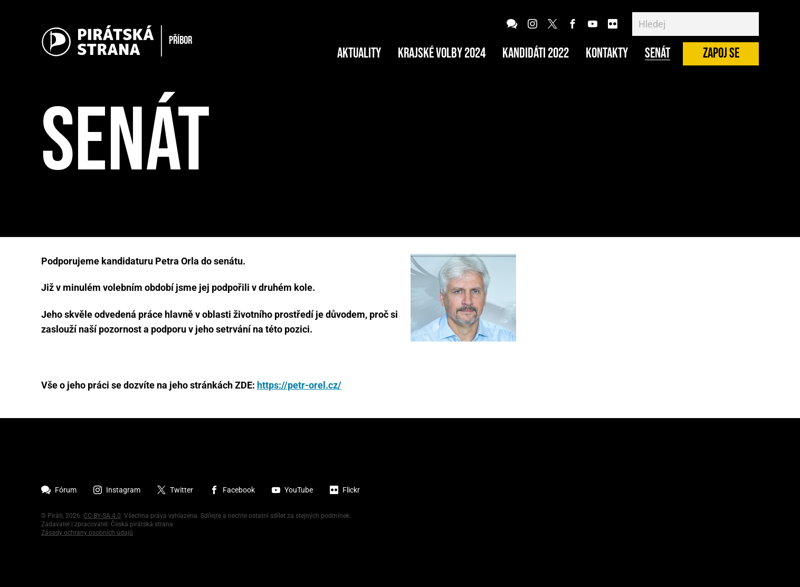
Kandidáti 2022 (535, 54)
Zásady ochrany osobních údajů (87, 532)
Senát (657, 54)
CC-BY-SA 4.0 (102, 515)
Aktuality (359, 54)
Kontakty (607, 54)
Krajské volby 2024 (441, 54)
